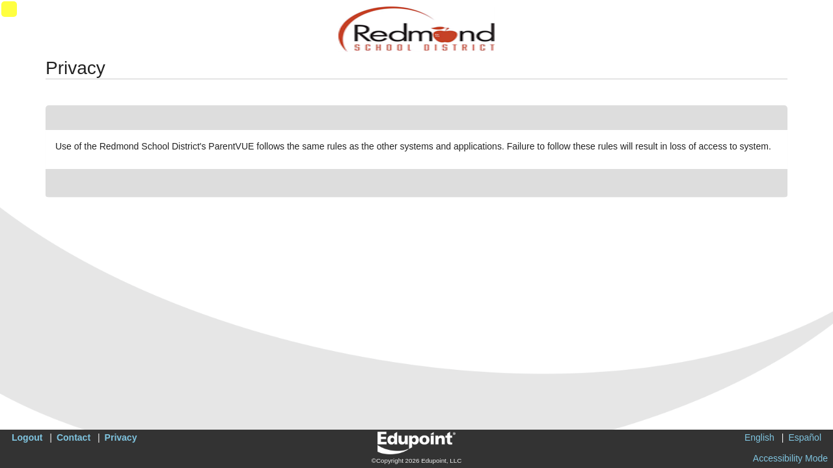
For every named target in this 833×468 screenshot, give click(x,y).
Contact (73, 437)
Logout (27, 437)
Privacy (121, 437)
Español (804, 437)
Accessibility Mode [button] (790, 458)
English (759, 437)
